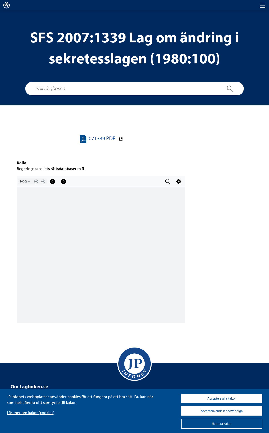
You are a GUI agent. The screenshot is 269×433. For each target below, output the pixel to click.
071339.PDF (103, 138)
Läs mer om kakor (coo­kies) (30, 412)
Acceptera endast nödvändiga (222, 411)
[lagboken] (6, 5)
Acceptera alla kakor (221, 398)
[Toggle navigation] (262, 5)
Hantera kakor (222, 424)
